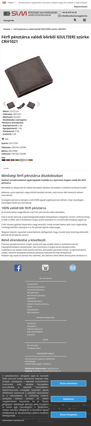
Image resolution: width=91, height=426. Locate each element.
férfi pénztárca (33, 292)
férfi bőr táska (32, 345)
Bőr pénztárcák (45, 278)
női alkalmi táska (34, 348)
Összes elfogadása (68, 414)
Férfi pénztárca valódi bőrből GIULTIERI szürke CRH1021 (40, 29)
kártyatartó (31, 326)
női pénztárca (32, 284)
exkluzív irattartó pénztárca (38, 304)
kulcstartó (31, 335)
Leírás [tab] (6, 168)
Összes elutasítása (68, 383)
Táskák (45, 340)
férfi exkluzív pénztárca (36, 295)
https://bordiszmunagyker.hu (35, 359)
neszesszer (31, 323)
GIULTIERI (13, 143)
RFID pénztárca (33, 312)
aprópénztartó (33, 310)
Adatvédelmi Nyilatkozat (13, 420)
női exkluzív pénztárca (36, 287)
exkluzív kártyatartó (35, 329)
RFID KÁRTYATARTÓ (35, 332)
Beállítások (68, 399)
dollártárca (31, 298)
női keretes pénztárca (35, 290)
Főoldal (6, 29)
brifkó (29, 307)
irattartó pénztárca (34, 301)
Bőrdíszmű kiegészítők (45, 317)
